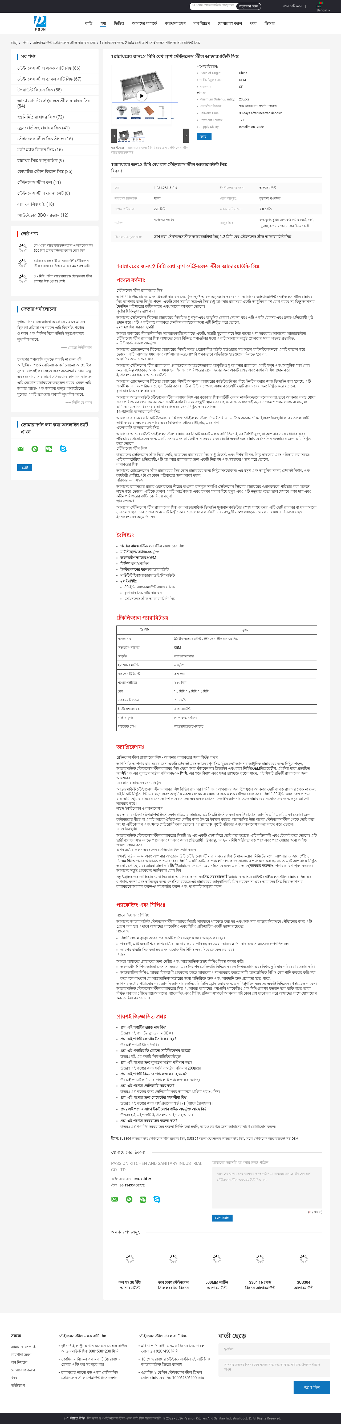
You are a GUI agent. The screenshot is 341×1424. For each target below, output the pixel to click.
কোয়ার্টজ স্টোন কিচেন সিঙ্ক (40, 171)
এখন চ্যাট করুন (292, 6)
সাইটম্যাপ (18, 1385)
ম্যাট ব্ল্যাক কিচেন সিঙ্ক (35, 149)
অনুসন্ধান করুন (248, 6)
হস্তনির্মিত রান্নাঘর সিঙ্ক (36, 117)
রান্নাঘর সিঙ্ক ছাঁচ (31, 204)
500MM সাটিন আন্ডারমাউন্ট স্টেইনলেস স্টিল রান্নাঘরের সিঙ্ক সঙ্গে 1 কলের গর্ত (217, 1285)
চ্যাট (203, 137)
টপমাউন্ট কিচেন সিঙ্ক (35, 89)
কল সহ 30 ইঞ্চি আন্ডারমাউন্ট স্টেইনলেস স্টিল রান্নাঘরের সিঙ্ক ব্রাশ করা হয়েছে (130, 1285)
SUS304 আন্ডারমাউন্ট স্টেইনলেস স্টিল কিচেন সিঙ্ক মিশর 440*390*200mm (303, 1285)
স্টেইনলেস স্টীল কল (34, 182)
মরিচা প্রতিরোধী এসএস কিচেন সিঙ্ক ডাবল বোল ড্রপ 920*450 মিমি (172, 1348)
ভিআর (270, 23)
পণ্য (103, 23)
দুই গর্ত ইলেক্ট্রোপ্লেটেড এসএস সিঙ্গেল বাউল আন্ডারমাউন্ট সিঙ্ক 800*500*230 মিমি (94, 1348)
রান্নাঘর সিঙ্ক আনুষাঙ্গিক (37, 160)
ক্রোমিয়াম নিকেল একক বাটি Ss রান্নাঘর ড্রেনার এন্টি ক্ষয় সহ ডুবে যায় (91, 1362)
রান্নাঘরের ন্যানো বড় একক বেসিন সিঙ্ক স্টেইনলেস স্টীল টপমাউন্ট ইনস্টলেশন (90, 1375)
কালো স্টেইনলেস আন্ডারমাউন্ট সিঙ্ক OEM (272, 1138)
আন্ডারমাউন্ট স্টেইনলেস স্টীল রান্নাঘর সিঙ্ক (64, 43)
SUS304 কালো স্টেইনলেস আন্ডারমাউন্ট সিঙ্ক (215, 1138)
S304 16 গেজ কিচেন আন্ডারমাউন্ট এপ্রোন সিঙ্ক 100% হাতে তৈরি (260, 1285)
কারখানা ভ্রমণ (175, 23)
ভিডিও (119, 23)
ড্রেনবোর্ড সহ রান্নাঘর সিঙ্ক (39, 127)
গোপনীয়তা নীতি (74, 1418)
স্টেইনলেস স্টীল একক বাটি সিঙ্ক (44, 68)
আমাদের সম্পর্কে (144, 23)
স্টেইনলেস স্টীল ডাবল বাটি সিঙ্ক (45, 79)
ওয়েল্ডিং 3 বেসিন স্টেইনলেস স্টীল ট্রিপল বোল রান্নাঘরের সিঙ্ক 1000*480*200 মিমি (172, 1375)
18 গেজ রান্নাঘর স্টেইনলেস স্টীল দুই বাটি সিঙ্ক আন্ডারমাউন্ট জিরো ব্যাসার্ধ (175, 1362)
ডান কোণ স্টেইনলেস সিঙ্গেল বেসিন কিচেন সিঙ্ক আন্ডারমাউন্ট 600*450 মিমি (173, 1285)
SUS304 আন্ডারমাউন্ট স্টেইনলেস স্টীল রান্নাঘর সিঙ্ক (152, 1138)
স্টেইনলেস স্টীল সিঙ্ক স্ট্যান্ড (40, 138)
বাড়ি (88, 23)
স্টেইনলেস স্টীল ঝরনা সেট (40, 193)
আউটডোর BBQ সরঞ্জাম (38, 215)
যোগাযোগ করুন (230, 23)
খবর (253, 23)
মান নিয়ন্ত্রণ (201, 23)
